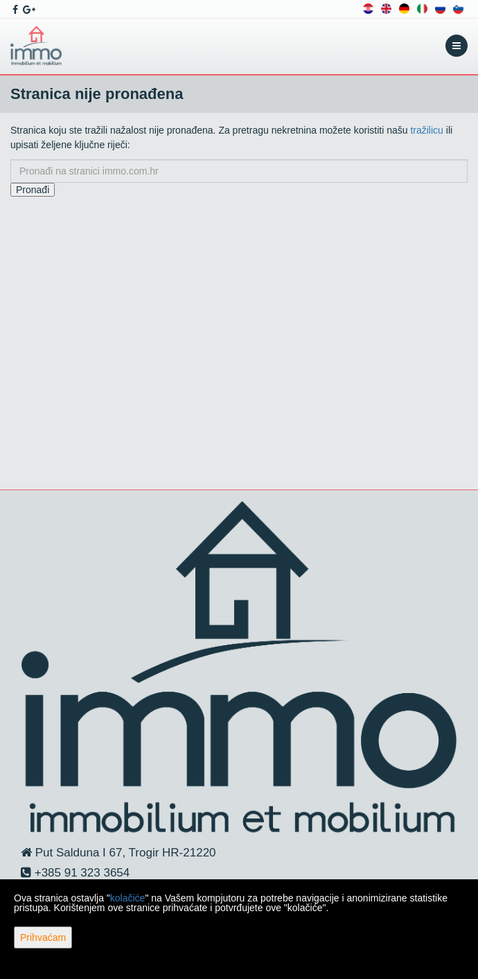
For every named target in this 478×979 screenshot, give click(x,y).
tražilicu (426, 130)
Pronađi (32, 189)
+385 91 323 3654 (80, 872)
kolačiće (127, 898)
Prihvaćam (43, 937)
